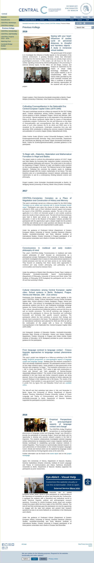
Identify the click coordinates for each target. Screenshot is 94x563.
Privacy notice (53, 559)
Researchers (52, 20)
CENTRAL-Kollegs (7, 25)
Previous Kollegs (8, 28)
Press (72, 20)
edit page (24, 544)
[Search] (93, 27)
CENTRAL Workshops (8, 23)
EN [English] (80, 23)
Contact (3, 49)
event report (54, 453)
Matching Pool (6, 41)
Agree (35, 559)
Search (85, 17)
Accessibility (89, 544)
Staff (91, 17)
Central (4, 14)
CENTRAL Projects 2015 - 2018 (7, 37)
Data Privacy (81, 544)
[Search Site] (84, 27)
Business (63, 20)
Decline (43, 559)
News (72, 17)
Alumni (80, 20)
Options (25, 559)
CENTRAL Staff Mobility (9, 34)
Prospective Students (29, 20)
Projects (42, 23)
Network (4, 17)
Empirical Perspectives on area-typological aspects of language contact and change (61, 423)
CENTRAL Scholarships (9, 31)
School (42, 20)
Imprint (90, 546)
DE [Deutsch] (78, 23)
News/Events (5, 20)
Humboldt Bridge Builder (6, 45)
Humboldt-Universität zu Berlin (31, 23)
